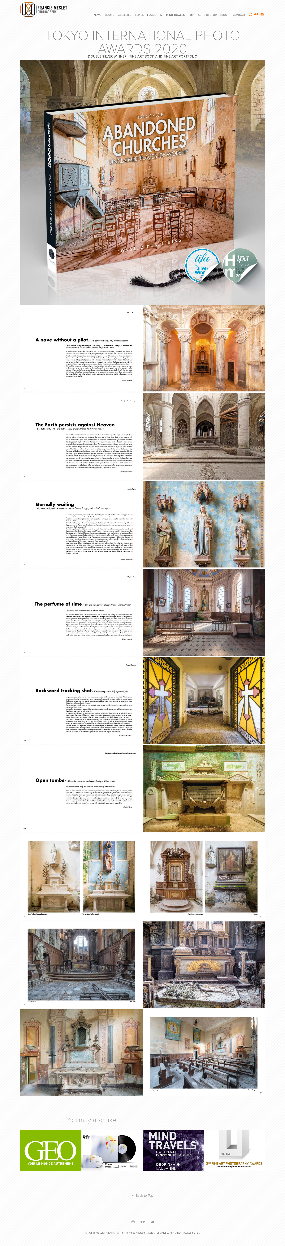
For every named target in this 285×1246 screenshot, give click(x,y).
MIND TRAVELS (175, 15)
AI (161, 15)
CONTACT (239, 15)
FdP (191, 15)
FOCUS (151, 15)
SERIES (139, 15)
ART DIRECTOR (207, 15)
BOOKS (109, 15)
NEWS (97, 15)
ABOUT (224, 15)
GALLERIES (124, 15)
